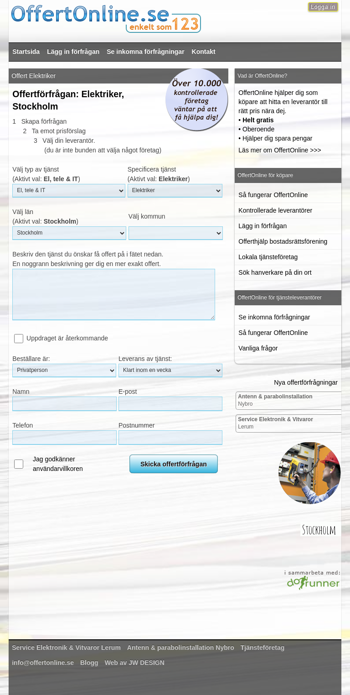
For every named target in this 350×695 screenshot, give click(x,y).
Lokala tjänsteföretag (268, 257)
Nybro (275, 400)
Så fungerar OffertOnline (273, 195)
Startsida (26, 51)
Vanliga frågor (258, 348)
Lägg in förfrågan (73, 51)
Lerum (275, 423)
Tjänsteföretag (262, 647)
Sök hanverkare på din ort (274, 272)
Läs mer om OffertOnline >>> (279, 150)
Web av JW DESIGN (135, 662)
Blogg (89, 662)
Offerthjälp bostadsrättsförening (282, 241)
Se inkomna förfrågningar (145, 51)
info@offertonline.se (43, 662)
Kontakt (204, 51)
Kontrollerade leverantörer (275, 210)
